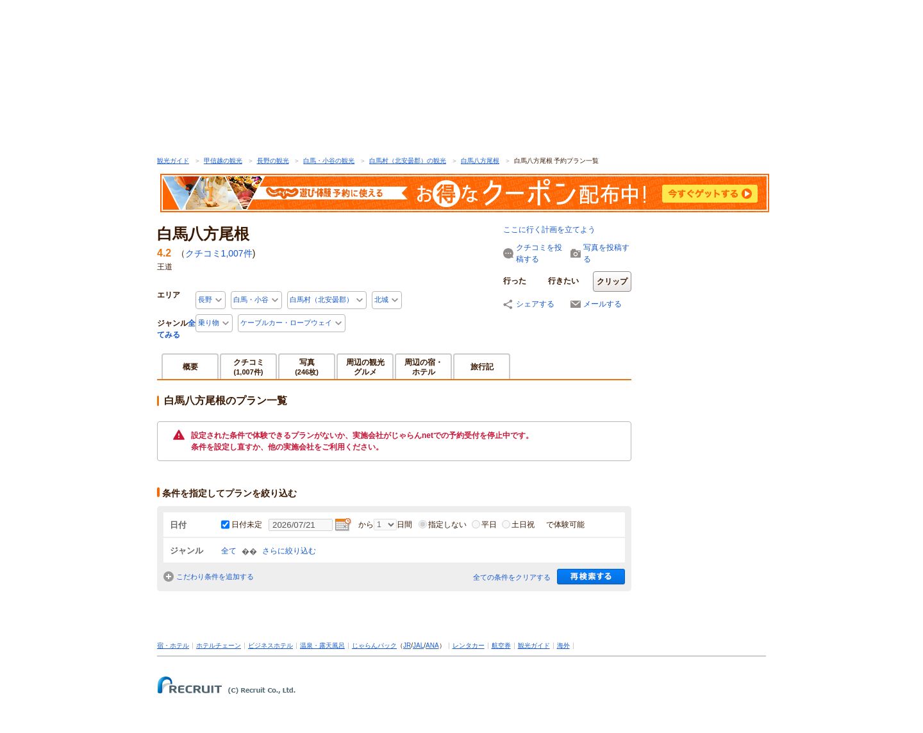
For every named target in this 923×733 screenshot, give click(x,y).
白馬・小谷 (251, 299)
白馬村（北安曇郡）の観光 (407, 160)
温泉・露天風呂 (322, 645)
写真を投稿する (606, 253)
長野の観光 (273, 160)
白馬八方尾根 (480, 160)
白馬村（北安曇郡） (321, 299)
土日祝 (518, 524)
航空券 (501, 645)
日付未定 (246, 524)
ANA (432, 645)
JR (407, 645)
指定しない (443, 524)
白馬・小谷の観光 (328, 160)
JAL (418, 645)
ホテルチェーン (218, 645)
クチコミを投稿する (539, 253)
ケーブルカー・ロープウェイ (286, 322)
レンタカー (469, 645)
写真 (307, 366)
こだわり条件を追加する (215, 576)
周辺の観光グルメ (365, 367)
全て (229, 550)
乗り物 (208, 322)
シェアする (535, 303)
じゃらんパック (374, 645)
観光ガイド (173, 160)
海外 (563, 645)
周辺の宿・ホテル (423, 367)
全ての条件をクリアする (512, 577)
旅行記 (482, 366)
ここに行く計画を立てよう (549, 229)
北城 (381, 299)
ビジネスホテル (270, 645)
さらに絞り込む (289, 550)
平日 (484, 524)
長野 (205, 299)
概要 (190, 366)
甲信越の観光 (223, 160)
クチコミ (248, 366)
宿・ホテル (173, 645)
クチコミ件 (219, 253)
